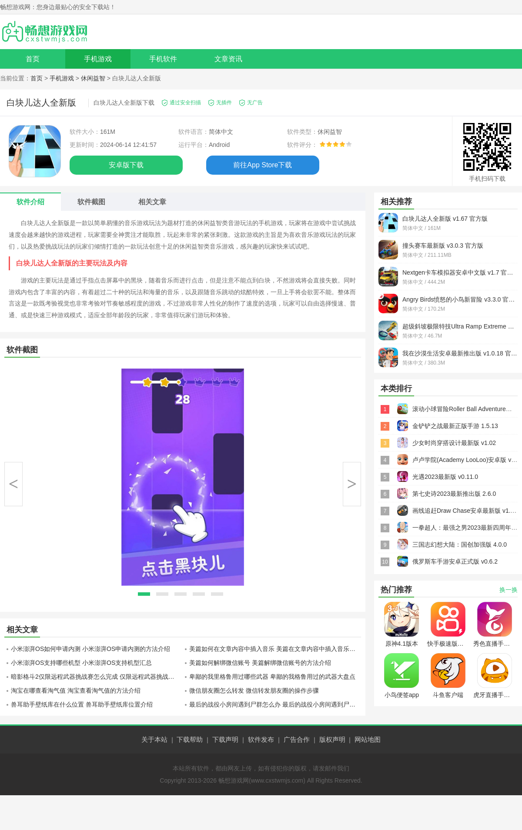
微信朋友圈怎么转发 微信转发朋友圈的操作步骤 (254, 690)
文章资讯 (228, 59)
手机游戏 (98, 59)
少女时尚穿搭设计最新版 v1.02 (454, 442)
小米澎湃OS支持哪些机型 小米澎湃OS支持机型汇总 (81, 662)
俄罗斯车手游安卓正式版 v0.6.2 (455, 561)
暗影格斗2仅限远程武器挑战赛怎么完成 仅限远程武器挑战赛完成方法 (97, 676)
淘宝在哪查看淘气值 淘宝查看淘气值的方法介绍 (76, 690)
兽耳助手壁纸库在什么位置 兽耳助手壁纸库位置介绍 (82, 704)
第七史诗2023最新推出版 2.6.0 (454, 493)
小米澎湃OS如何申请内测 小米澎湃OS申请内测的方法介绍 (90, 648)
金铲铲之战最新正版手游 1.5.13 (455, 425)
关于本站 (154, 739)
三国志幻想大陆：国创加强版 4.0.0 (459, 544)
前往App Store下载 (262, 165)
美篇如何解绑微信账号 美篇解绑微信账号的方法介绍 (260, 662)
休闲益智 (93, 78)
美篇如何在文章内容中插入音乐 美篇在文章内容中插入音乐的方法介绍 (275, 648)
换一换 (508, 589)
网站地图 (368, 739)
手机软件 (163, 59)
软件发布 (261, 739)
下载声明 (225, 739)
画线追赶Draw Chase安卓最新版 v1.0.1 (465, 510)
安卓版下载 (126, 165)
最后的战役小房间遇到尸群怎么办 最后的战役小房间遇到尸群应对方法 (275, 704)
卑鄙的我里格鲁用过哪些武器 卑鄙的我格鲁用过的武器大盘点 (272, 676)
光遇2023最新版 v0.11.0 (445, 476)
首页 (33, 59)
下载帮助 (190, 739)
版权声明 (332, 739)
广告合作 (297, 739)
